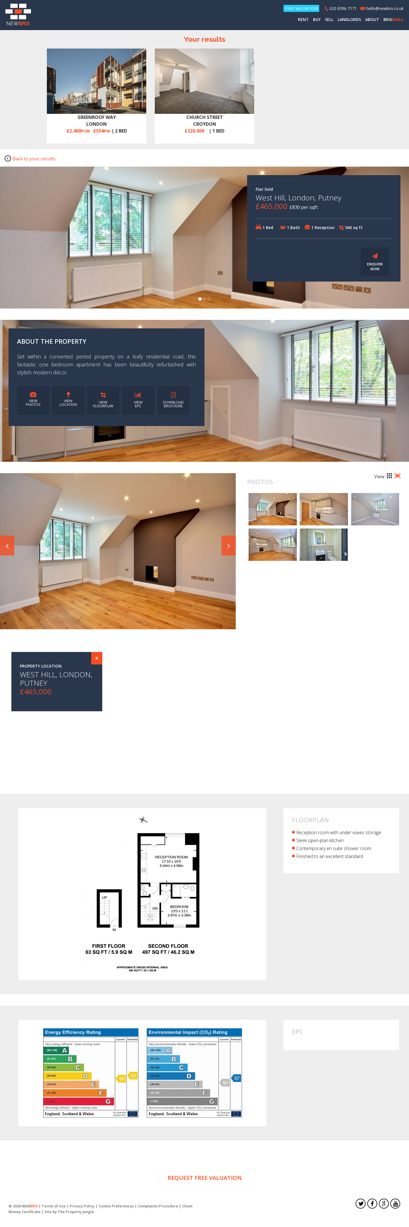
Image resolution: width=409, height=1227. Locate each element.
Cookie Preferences (116, 1207)
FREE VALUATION (301, 9)
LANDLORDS (349, 20)
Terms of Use (54, 1207)
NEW (18, 15)
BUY (316, 20)
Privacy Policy (82, 1207)
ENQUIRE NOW (375, 263)
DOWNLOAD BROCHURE (173, 401)
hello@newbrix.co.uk (384, 9)
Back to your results (29, 160)
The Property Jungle (76, 1212)
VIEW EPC (138, 401)
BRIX (393, 20)
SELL (329, 20)
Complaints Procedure (158, 1207)
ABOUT (372, 20)
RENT (303, 20)
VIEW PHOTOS (33, 400)
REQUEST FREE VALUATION (204, 1179)
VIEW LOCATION (68, 400)
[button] (7, 547)
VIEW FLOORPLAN (103, 401)
